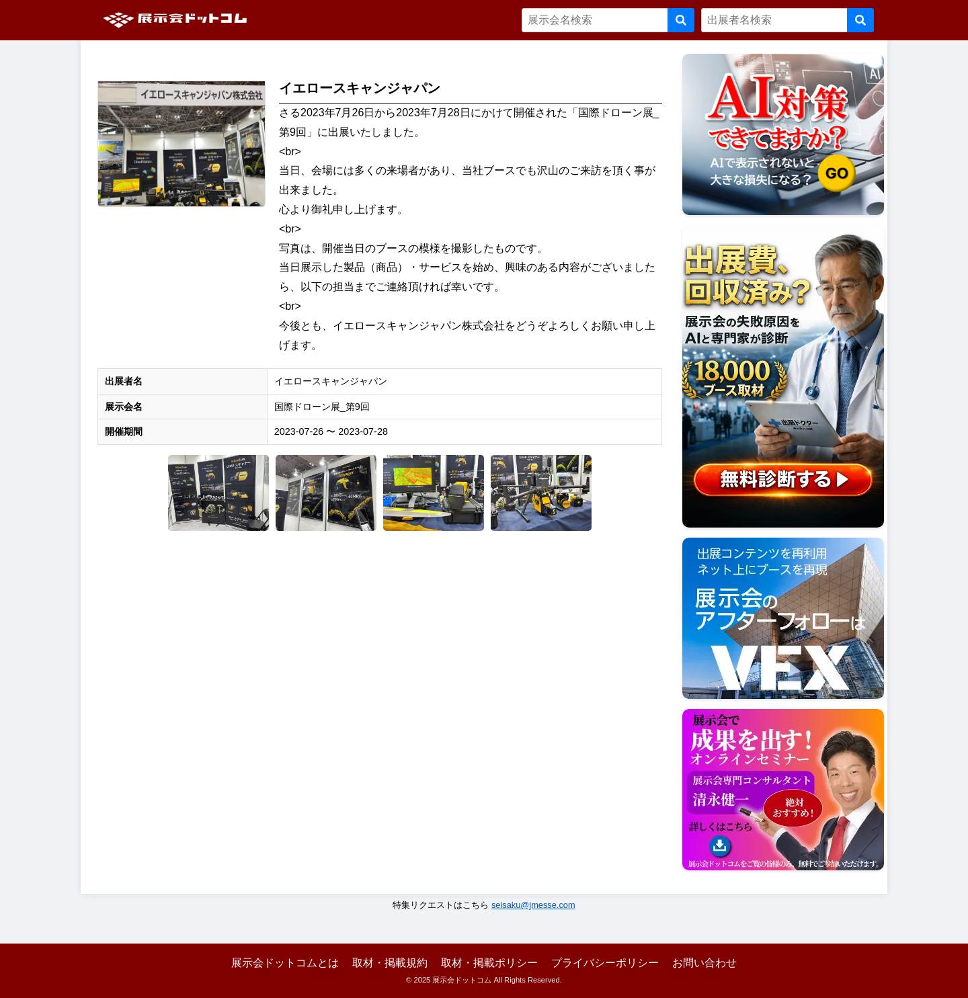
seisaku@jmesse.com (533, 905)
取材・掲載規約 (390, 962)
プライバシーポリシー (605, 962)
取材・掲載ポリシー (489, 962)
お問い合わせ (704, 962)
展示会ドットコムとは (285, 962)
